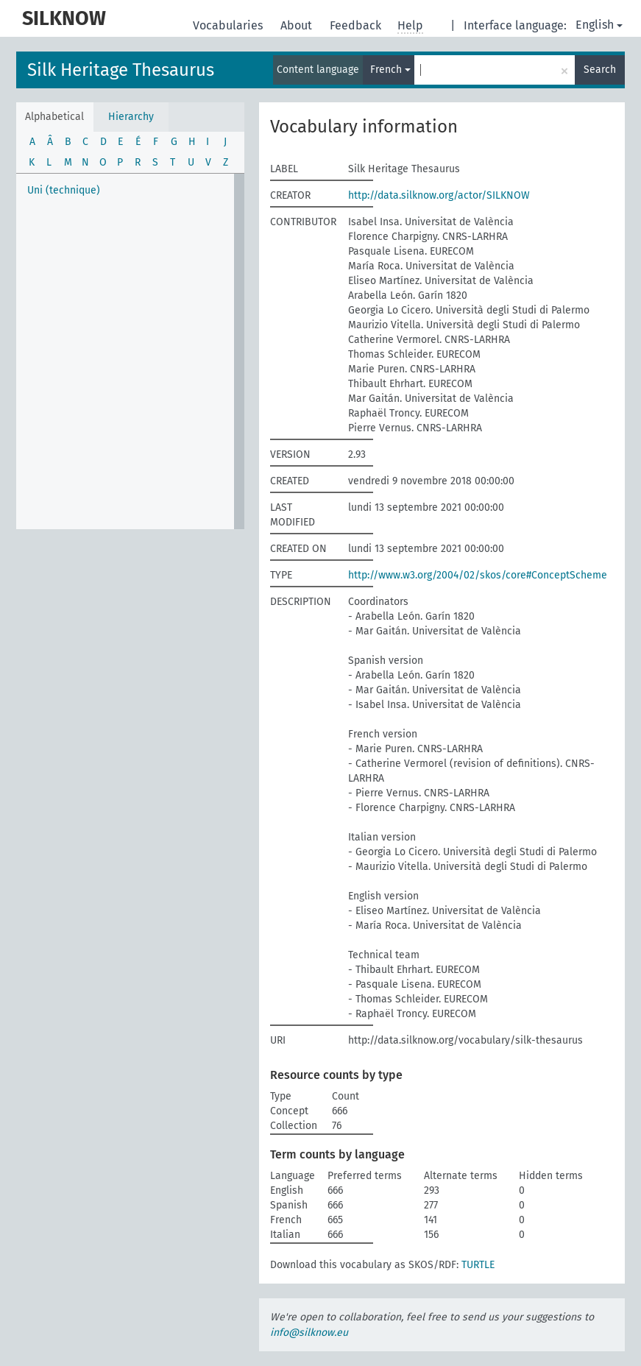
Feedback (357, 25)
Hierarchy (131, 116)
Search (600, 69)
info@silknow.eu (309, 1332)
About (297, 25)
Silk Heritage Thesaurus (120, 70)
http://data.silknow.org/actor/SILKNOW (439, 195)
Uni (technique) (63, 190)
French (390, 69)
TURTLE (478, 1265)
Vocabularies (229, 25)
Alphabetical (54, 116)
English (599, 25)
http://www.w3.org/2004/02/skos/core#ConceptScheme (477, 575)
